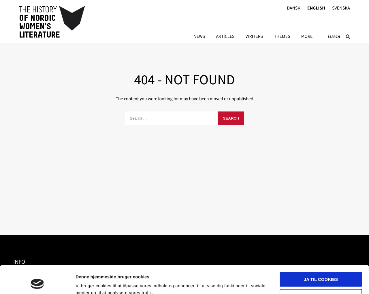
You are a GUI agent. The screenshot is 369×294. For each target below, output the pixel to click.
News (199, 36)
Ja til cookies (321, 253)
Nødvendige (321, 269)
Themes (282, 36)
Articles (225, 36)
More (307, 36)
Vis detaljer (87, 282)
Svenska (341, 8)
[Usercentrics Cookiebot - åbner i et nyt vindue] (37, 282)
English (316, 8)
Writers (254, 36)
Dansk (293, 8)
